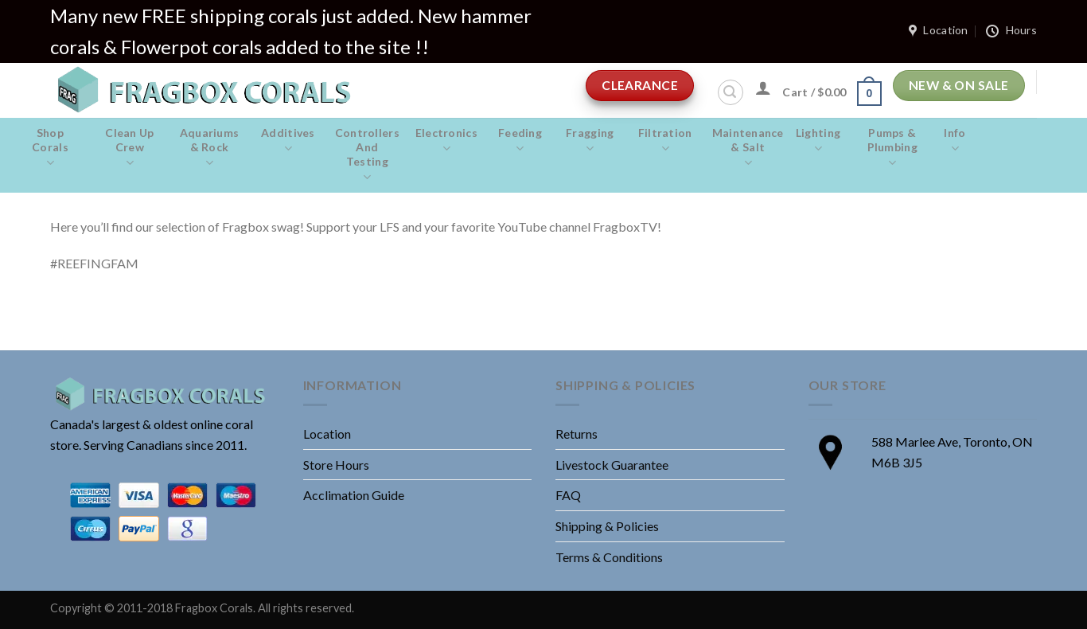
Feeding (520, 141)
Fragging (590, 141)
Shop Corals (50, 148)
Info (954, 141)
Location (327, 433)
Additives (288, 141)
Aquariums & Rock (209, 148)
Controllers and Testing (367, 155)
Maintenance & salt (748, 148)
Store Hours (336, 464)
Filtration (665, 141)
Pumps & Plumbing (892, 148)
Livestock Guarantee (611, 464)
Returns (576, 433)
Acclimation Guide (353, 494)
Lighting (818, 141)
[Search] (730, 92)
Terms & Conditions (609, 557)
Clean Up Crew (130, 148)
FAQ (568, 494)
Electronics (446, 141)
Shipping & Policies (607, 525)
